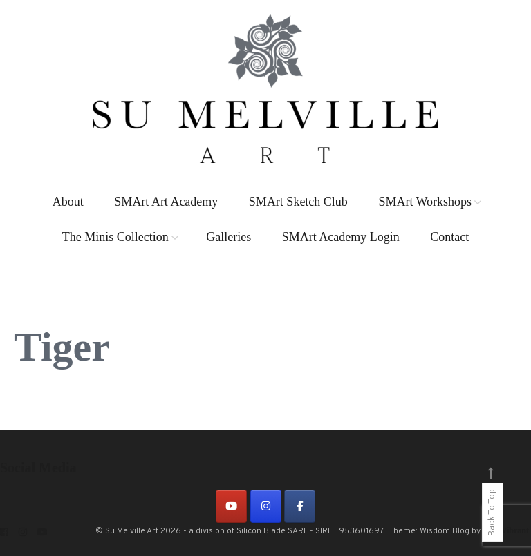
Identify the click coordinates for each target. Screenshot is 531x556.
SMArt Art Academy (166, 202)
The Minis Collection (115, 237)
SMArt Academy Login (341, 237)
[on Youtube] (231, 506)
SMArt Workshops (425, 202)
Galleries (228, 237)
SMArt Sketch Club (298, 202)
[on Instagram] (265, 506)
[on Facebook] (299, 506)
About (68, 202)
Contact (449, 237)
